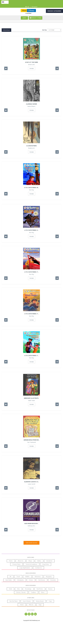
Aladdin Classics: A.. (31, 481)
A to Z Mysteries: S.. (31, 230)
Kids (18, 589)
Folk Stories (41, 580)
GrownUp (53, 580)
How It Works (27, 601)
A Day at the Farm (31, 62)
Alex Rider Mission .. (31, 523)
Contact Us (38, 568)
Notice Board (40, 601)
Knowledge (28, 589)
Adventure (38, 576)
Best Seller (9, 580)
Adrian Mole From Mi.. (31, 440)
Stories (50, 589)
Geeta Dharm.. (31, 106)
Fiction (31, 580)
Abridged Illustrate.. (31, 398)
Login (27, 6)
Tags (40, 604)
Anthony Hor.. (31, 526)
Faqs (50, 601)
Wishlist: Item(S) (35, 18)
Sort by (44, 30)
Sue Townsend (31, 442)
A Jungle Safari (31, 104)
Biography (49, 576)
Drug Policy (45, 564)
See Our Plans (14, 601)
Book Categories (54, 11)
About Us (20, 561)
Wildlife (27, 576)
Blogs (30, 561)
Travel (18, 576)
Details (32, 68)
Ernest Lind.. (31, 64)
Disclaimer (49, 561)
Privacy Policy (16, 564)
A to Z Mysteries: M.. (31, 187)
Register (34, 6)
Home (11, 561)
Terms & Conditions (31, 564)
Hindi (10, 589)
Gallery (39, 561)
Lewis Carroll (31, 484)
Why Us (31, 604)
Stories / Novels (21, 592)
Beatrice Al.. (31, 148)
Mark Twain (31, 400)
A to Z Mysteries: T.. (32, 272)
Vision (22, 604)
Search (24, 18)
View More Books (31, 543)
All (10, 576)
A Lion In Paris (31, 145)
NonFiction (40, 589)
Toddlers (33, 592)
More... (43, 592)
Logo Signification (25, 568)
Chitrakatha (20, 580)
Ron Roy (31, 190)
